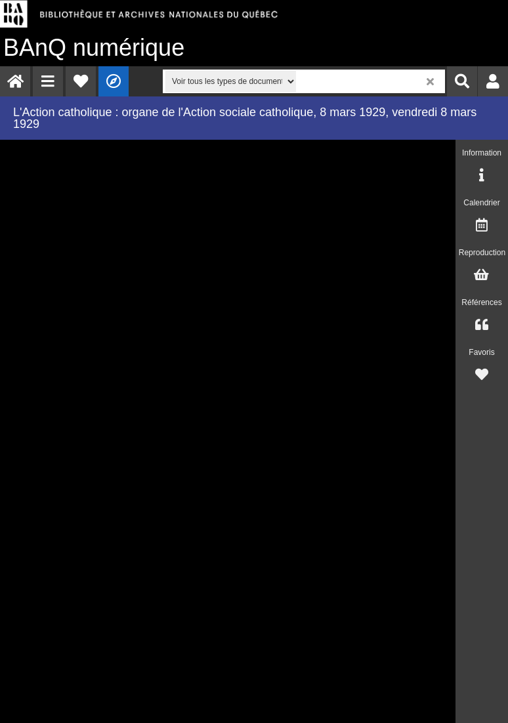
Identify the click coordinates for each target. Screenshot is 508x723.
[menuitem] (15, 81)
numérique (93, 47)
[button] (48, 81)
